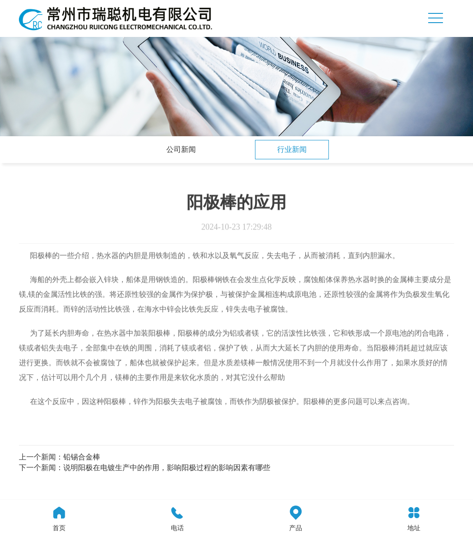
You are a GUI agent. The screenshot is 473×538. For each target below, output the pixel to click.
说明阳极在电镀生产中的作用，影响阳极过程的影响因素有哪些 (166, 468)
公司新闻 (181, 149)
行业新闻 (292, 149)
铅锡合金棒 (81, 457)
